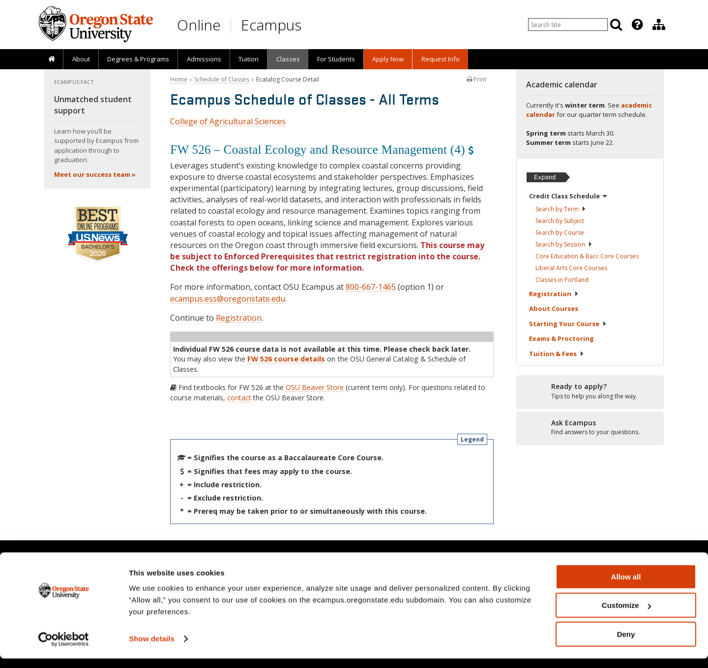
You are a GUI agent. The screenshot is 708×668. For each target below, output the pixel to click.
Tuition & (556, 353)
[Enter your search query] (568, 24)
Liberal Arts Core (571, 268)
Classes (288, 59)
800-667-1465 (371, 286)
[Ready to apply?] (590, 391)
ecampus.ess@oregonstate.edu (227, 298)
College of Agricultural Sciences (228, 121)
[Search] (616, 24)
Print (476, 79)
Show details (152, 648)
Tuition (248, 59)
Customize (626, 615)
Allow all (626, 586)
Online (199, 25)
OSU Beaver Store (315, 387)
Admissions (204, 59)
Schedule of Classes (221, 79)
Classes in (562, 280)
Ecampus (271, 25)
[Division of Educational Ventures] (659, 24)
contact (239, 397)
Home (178, 79)
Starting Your (568, 323)
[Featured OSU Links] (637, 24)
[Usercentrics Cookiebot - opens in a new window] (64, 648)
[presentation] (636, 24)
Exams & (561, 338)
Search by (560, 209)
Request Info (440, 59)
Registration (239, 317)
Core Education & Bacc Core (587, 256)
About (81, 59)
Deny (626, 644)
